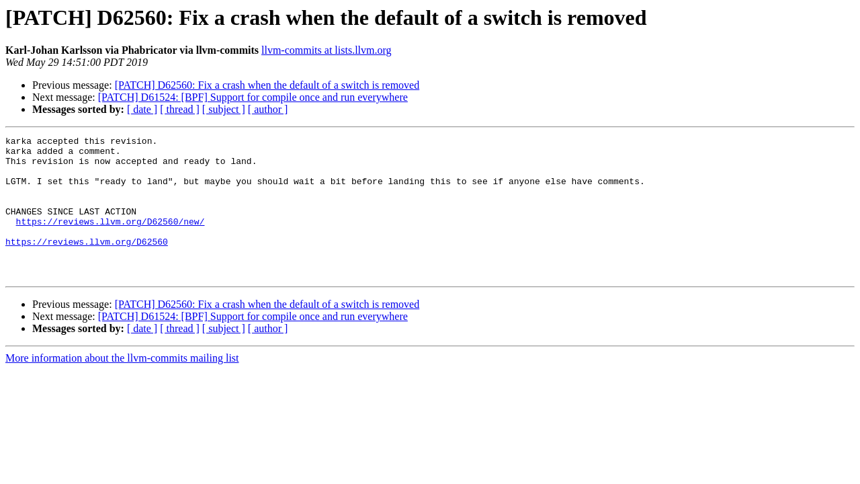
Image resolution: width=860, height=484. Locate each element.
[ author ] (268, 109)
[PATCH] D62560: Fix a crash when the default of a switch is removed (267, 85)
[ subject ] (223, 109)
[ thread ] (180, 109)
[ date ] (142, 109)
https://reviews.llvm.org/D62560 (86, 263)
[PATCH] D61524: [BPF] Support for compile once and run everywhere (253, 97)
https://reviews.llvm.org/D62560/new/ (110, 239)
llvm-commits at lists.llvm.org (326, 50)
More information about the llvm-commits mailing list (122, 386)
